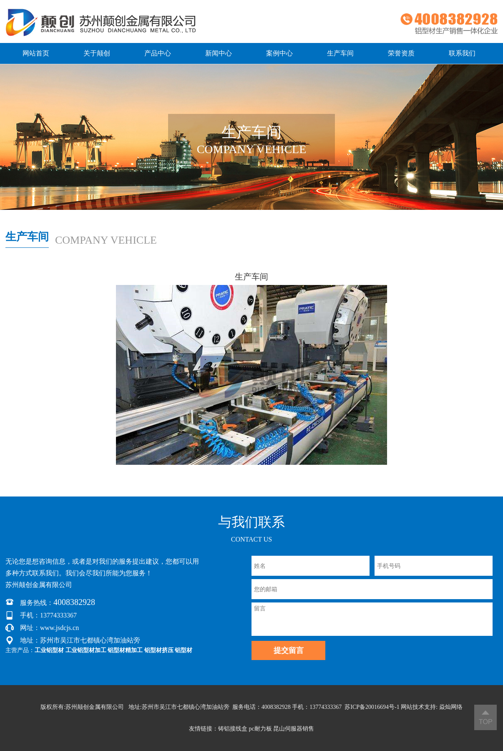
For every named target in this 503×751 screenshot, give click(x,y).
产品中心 (157, 53)
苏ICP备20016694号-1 (372, 707)
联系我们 (462, 53)
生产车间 (340, 53)
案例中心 (279, 53)
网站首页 (36, 53)
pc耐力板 (260, 729)
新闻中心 (218, 53)
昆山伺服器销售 (293, 729)
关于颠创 (96, 53)
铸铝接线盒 (232, 729)
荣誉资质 (401, 53)
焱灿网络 (451, 707)
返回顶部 (485, 717)
